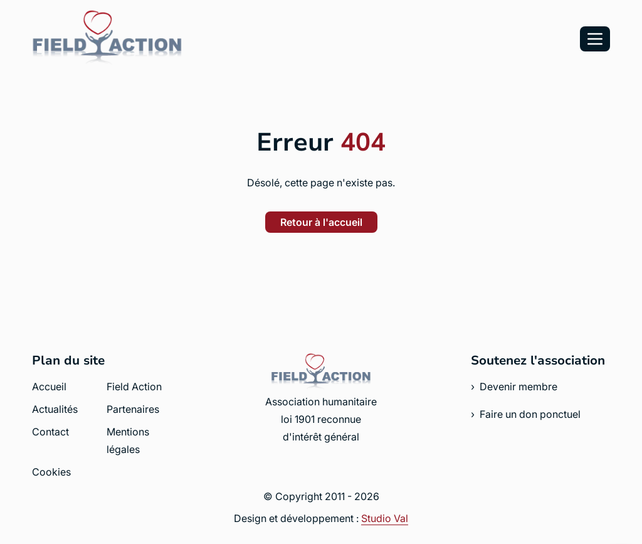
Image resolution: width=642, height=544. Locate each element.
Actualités (55, 409)
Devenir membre (518, 386)
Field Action (134, 386)
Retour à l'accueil (321, 222)
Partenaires (133, 409)
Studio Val (384, 518)
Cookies (51, 472)
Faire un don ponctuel (530, 414)
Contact (50, 431)
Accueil (49, 386)
